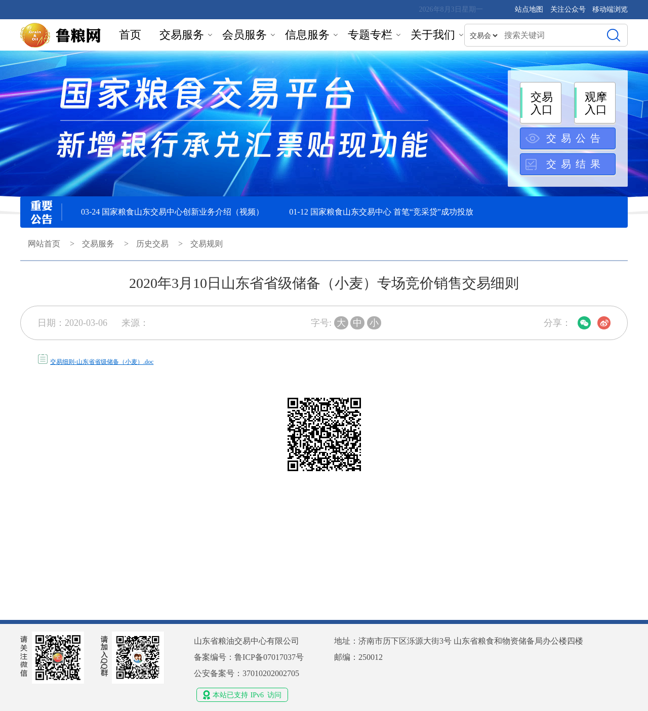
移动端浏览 (610, 9)
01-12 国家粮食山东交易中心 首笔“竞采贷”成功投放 (381, 211)
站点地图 (529, 9)
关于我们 (433, 34)
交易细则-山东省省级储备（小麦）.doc (101, 361)
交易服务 (181, 34)
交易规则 (206, 243)
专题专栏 (370, 34)
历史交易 (152, 243)
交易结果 (575, 164)
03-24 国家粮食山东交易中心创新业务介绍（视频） (172, 211)
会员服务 (244, 34)
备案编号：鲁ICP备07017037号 (249, 657)
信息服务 (307, 34)
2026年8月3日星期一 (451, 9)
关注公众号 (569, 9)
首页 (130, 34)
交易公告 (575, 138)
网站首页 (44, 243)
